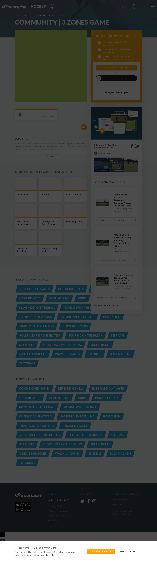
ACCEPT (101, 551)
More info (49, 555)
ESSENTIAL (129, 551)
